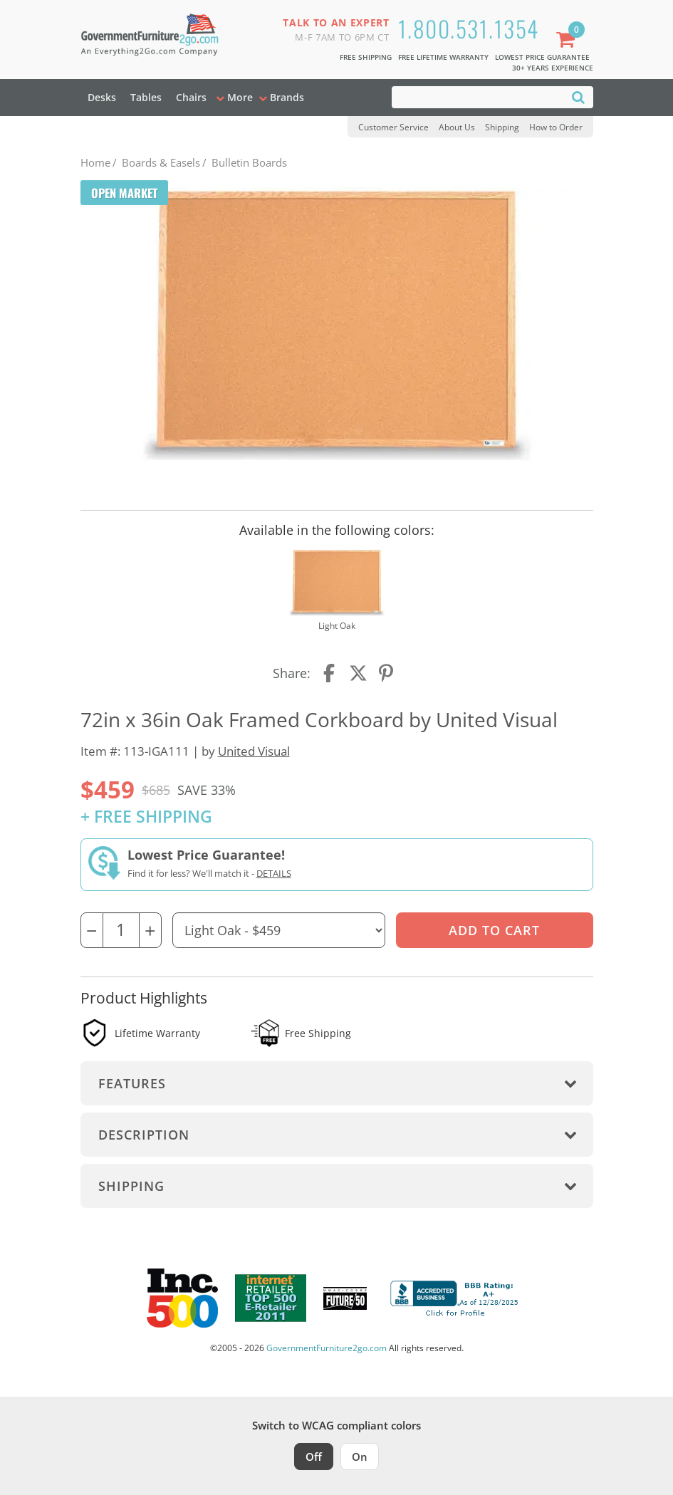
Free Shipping (366, 57)
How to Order (556, 127)
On (359, 1456)
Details (273, 873)
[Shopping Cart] (568, 41)
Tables (146, 97)
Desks (102, 97)
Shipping (502, 127)
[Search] (578, 96)
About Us (457, 127)
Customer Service (393, 127)
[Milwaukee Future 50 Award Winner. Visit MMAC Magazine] (345, 1298)
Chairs (191, 97)
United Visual (254, 751)
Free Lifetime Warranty (443, 57)
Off (314, 1456)
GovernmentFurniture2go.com (326, 1348)
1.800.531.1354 (468, 28)
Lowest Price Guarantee (542, 57)
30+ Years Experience (552, 68)
